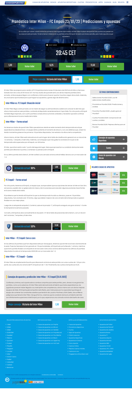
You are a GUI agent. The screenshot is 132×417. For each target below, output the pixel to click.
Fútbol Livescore (74, 335)
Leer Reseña (103, 177)
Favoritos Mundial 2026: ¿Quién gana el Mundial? (106, 112)
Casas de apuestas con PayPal (48, 324)
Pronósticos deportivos (76, 327)
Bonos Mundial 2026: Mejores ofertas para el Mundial (108, 126)
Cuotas (81, 2)
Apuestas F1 (104, 335)
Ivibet (8, 354)
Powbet (9, 343)
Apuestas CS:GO (105, 346)
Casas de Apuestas (40, 2)
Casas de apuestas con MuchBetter (49, 335)
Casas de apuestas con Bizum (47, 338)
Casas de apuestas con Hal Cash (48, 343)
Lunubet (9, 351)
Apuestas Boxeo (105, 332)
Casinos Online (74, 346)
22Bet (9, 327)
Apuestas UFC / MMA (106, 348)
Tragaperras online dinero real (78, 354)
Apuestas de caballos (107, 330)
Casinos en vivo (74, 351)
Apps (100, 2)
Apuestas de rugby (106, 354)
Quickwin (10, 340)
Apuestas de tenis (105, 340)
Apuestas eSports (105, 338)
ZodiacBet (10, 332)
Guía (115, 2)
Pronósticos (91, 2)
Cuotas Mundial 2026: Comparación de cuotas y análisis (106, 119)
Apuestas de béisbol (106, 351)
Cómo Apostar (73, 343)
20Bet (9, 330)
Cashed (9, 365)
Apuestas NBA (104, 343)
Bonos (53, 2)
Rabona (9, 338)
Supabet (9, 335)
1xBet (9, 324)
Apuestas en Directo (75, 340)
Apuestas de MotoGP (106, 327)
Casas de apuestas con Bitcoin (48, 327)
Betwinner (10, 367)
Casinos (107, 2)
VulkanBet (10, 362)
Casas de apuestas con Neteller (48, 330)
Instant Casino (11, 356)
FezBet (9, 359)
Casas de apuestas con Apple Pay (49, 340)
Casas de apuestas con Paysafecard (50, 332)
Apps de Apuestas (75, 332)
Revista (121, 2)
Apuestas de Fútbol (106, 324)
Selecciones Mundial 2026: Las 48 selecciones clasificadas (104, 99)
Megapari (10, 348)
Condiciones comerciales (49, 374)
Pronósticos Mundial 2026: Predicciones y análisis (107, 106)
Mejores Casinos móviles (77, 348)
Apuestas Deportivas (67, 2)
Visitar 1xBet (93, 79)
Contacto (60, 374)
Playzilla (9, 346)
